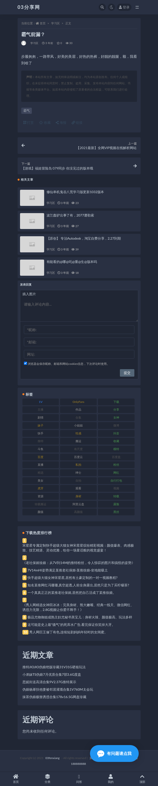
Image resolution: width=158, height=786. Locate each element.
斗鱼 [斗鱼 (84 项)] (40, 449)
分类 (47, 779)
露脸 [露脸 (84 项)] (116, 504)
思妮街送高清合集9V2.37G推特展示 (49, 682)
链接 (77, 122)
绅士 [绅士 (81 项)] (78, 472)
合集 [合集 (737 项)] (78, 417)
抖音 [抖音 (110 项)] (116, 433)
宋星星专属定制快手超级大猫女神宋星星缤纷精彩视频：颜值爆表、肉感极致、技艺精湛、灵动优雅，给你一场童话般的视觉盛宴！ (78, 547)
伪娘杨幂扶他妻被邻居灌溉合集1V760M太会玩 (57, 689)
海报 (61, 122)
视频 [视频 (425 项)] (116, 488)
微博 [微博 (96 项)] (116, 425)
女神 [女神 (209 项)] (116, 417)
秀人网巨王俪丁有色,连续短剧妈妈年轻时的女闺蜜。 (68, 632)
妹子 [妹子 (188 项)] (40, 425)
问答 (79, 779)
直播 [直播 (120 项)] (40, 464)
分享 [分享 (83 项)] (116, 409)
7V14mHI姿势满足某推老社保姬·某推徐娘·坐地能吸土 (67, 570)
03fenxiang (52, 758)
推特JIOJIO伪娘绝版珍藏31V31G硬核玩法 (54, 667)
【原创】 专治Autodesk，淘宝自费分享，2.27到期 (84, 238)
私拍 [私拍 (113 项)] (78, 464)
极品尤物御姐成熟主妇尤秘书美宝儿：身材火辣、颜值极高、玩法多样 (79, 617)
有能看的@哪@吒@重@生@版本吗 (72, 262)
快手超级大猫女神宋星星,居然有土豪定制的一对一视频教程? (72, 578)
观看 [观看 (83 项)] (78, 488)
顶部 (142, 779)
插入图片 (29, 294)
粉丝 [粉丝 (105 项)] (116, 464)
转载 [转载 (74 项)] (116, 496)
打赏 (28, 122)
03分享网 (29, 7)
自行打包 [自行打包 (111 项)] (116, 480)
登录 (124, 7)
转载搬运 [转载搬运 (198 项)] (40, 504)
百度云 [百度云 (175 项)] (78, 457)
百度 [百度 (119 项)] (40, 457)
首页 (43, 23)
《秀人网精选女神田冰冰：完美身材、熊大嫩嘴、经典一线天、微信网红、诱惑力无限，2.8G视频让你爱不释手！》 (78, 607)
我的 (110, 779)
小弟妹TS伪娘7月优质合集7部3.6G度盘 (51, 674)
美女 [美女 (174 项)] (40, 480)
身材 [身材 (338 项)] (78, 496)
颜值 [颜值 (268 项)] (40, 512)
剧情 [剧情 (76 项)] (40, 417)
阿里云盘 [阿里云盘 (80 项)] (78, 504)
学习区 (55, 23)
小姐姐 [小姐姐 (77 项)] (78, 425)
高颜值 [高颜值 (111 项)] (78, 512)
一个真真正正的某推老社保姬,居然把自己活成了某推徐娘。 (71, 592)
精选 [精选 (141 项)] (40, 472)
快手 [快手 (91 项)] (40, 433)
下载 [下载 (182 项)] (116, 402)
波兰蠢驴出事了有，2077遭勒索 (70, 215)
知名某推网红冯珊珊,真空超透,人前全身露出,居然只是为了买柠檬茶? (78, 585)
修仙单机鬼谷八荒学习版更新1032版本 (75, 192)
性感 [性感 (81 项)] (78, 433)
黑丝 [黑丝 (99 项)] (116, 512)
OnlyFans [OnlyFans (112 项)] (78, 402)
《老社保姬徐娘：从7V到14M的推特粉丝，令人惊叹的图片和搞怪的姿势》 (78, 563)
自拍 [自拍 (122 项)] (78, 480)
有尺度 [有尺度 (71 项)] (78, 449)
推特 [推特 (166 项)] (40, 441)
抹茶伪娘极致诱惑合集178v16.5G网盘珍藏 (54, 697)
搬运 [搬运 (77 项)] (78, 441)
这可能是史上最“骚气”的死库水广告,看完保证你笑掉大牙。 (71, 624)
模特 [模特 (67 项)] (116, 449)
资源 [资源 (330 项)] (40, 496)
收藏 (45, 122)
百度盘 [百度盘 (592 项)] (116, 457)
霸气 (26, 110)
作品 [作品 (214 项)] (78, 409)
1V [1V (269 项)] (40, 402)
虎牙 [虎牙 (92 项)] (40, 488)
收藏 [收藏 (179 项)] (116, 441)
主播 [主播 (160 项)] (40, 409)
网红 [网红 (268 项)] (116, 472)
